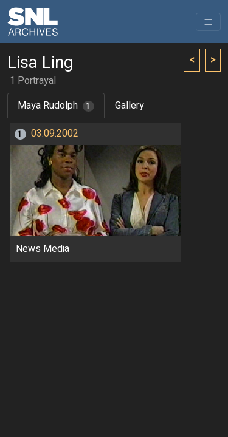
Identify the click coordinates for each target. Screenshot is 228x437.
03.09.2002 (54, 133)
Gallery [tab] (129, 105)
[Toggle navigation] (208, 22)
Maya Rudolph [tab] (56, 105)
